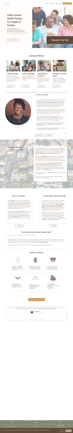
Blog (60, 3)
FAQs (57, 3)
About (47, 3)
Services (52, 3)
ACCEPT (68, 430)
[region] (36, 430)
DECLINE (62, 430)
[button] (7, 312)
